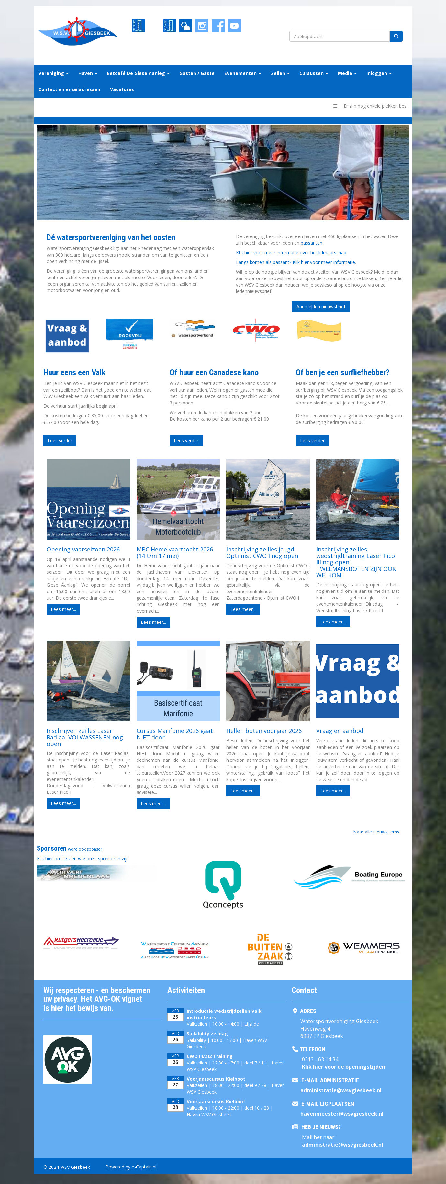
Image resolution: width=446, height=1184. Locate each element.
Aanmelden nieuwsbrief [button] (320, 306)
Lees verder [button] (60, 440)
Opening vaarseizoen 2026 (83, 549)
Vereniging (54, 73)
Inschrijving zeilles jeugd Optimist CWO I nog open (262, 552)
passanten (311, 243)
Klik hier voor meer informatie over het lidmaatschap (291, 252)
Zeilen (280, 73)
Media (347, 73)
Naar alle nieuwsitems (376, 832)
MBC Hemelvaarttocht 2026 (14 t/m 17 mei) (175, 552)
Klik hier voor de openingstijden (343, 1066)
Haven (87, 73)
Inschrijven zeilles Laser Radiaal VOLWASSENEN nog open (85, 737)
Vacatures (122, 89)
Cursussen (313, 73)
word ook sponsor (85, 849)
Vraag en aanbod (339, 731)
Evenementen (242, 73)
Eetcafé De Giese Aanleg (138, 73)
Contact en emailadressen (69, 89)
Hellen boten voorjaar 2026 (264, 731)
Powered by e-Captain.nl (131, 1167)
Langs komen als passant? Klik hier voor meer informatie (295, 262)
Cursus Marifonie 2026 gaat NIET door (175, 734)
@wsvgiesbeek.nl (341, 1090)
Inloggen (379, 73)
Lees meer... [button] (63, 609)
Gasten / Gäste (197, 73)
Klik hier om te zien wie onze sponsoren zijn (83, 858)
